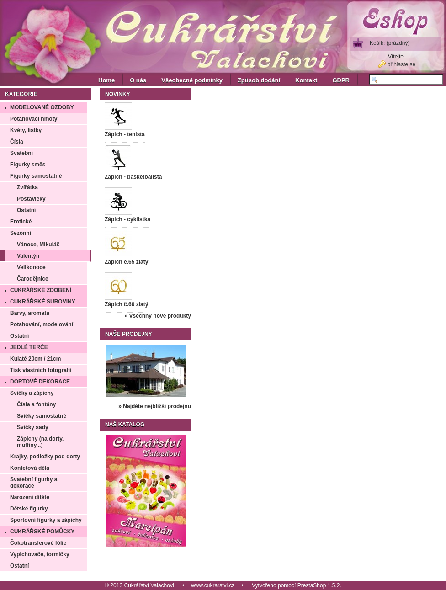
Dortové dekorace (40, 381)
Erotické (21, 221)
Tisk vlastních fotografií (40, 370)
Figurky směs (27, 164)
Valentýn (28, 256)
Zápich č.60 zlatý (126, 304)
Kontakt (306, 80)
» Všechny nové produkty (158, 316)
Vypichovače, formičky (39, 554)
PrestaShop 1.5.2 (318, 585)
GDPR (341, 80)
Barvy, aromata (29, 313)
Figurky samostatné (36, 176)
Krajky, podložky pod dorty (45, 456)
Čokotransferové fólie (38, 543)
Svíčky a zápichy (31, 393)
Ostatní (26, 210)
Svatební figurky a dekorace (33, 482)
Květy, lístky (26, 130)
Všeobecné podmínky (192, 80)
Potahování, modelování (41, 324)
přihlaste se (401, 64)
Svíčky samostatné (41, 416)
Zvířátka (27, 187)
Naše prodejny (128, 334)
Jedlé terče (29, 347)
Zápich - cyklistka (127, 219)
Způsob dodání (259, 80)
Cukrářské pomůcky (42, 531)
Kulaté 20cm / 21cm (35, 359)
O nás (138, 80)
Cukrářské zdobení (40, 290)
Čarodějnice (32, 279)
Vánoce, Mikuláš (38, 244)
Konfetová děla (29, 468)
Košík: (389, 43)
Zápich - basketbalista (133, 177)
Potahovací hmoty (33, 119)
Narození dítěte (29, 497)
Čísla (16, 141)
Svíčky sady (32, 427)
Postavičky (31, 199)
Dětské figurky (29, 508)
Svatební (21, 153)
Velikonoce (31, 267)
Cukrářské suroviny (42, 301)
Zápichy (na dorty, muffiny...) (40, 442)
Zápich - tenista (125, 134)
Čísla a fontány (36, 404)
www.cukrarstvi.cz (212, 585)
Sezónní (20, 233)
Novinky (117, 94)
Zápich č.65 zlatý (126, 262)
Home (106, 80)
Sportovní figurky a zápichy (46, 520)
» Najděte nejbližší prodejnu (154, 406)
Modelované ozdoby (42, 107)
